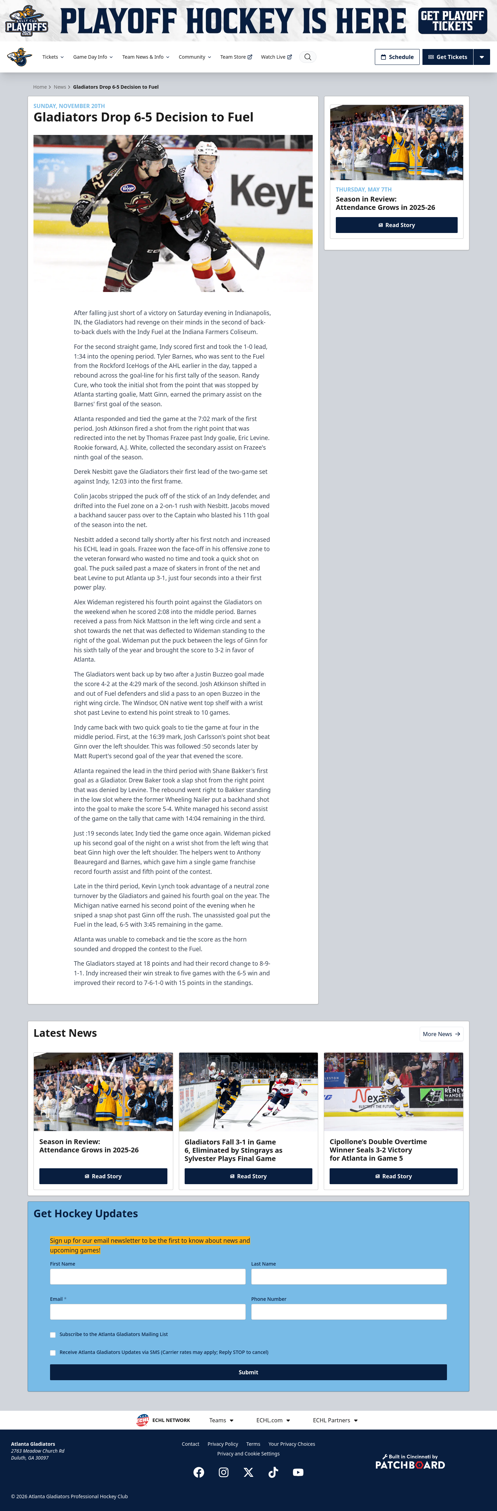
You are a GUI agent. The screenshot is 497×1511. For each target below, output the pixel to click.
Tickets (53, 56)
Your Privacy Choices (292, 1444)
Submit (249, 1374)
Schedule (397, 57)
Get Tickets (447, 57)
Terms (253, 1444)
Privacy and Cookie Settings (248, 1453)
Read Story (396, 225)
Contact (190, 1444)
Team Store (237, 56)
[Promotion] (248, 20)
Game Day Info (93, 56)
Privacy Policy (222, 1444)
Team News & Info (146, 56)
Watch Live (276, 56)
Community (195, 56)
